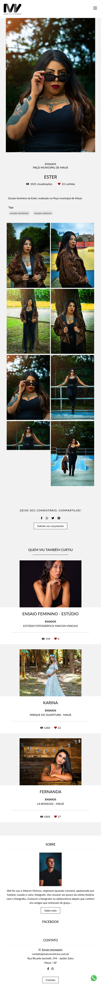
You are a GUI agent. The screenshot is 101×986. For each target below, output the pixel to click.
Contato (50, 970)
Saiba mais (50, 901)
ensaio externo (43, 213)
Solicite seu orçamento (50, 525)
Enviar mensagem (52, 940)
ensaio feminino (19, 213)
